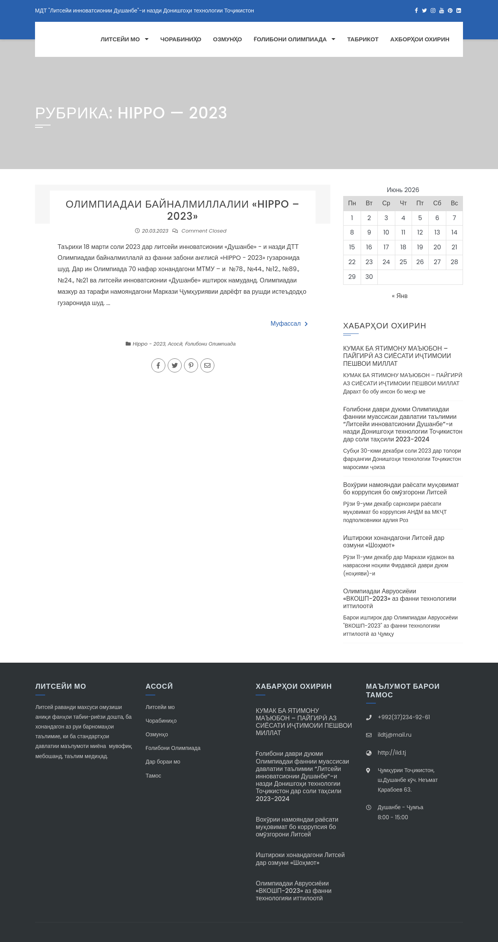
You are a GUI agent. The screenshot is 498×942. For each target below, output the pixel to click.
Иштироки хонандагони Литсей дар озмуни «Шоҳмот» (393, 541)
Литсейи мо (120, 39)
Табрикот (363, 39)
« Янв (400, 295)
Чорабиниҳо (181, 39)
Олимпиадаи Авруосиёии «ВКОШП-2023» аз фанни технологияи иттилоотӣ (399, 598)
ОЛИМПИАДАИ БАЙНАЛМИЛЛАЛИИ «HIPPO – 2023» (183, 210)
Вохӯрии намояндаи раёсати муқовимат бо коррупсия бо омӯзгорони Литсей (401, 488)
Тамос (153, 776)
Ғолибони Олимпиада (290, 39)
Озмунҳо (227, 39)
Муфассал (289, 323)
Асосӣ (175, 344)
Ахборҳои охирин (419, 39)
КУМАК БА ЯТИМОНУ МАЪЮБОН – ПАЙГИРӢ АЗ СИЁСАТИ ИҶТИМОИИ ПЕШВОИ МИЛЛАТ (397, 356)
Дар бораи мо (163, 762)
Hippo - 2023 (149, 344)
